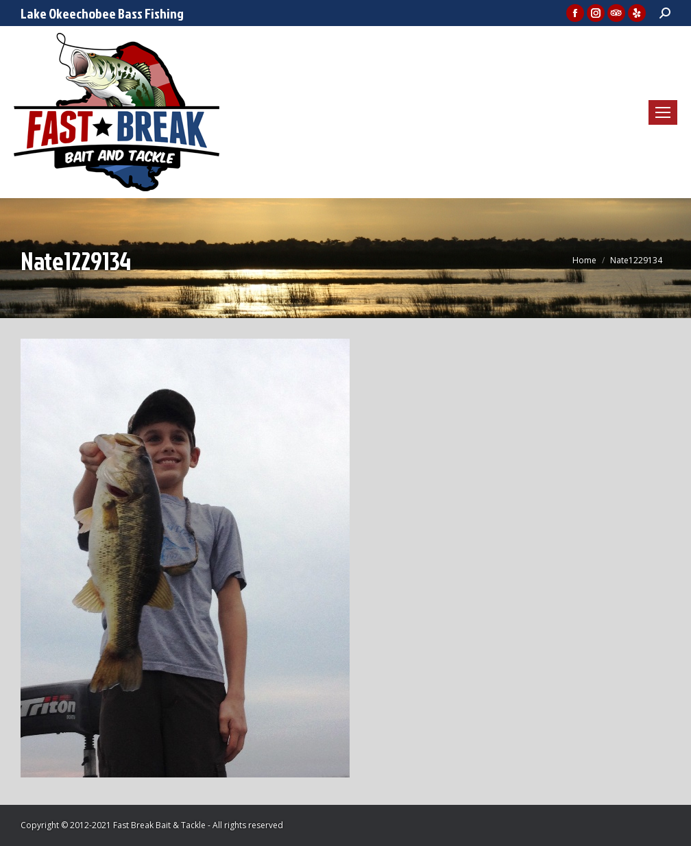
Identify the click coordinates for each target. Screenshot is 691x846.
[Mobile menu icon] (662, 112)
